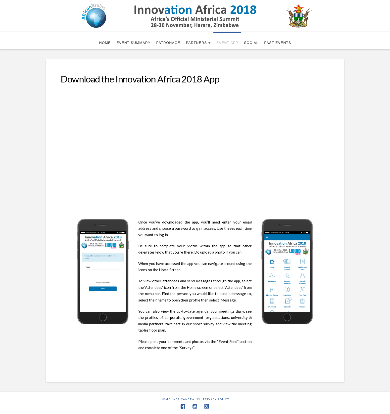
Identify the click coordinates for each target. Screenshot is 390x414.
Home (165, 399)
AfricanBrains (186, 399)
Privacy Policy (216, 399)
